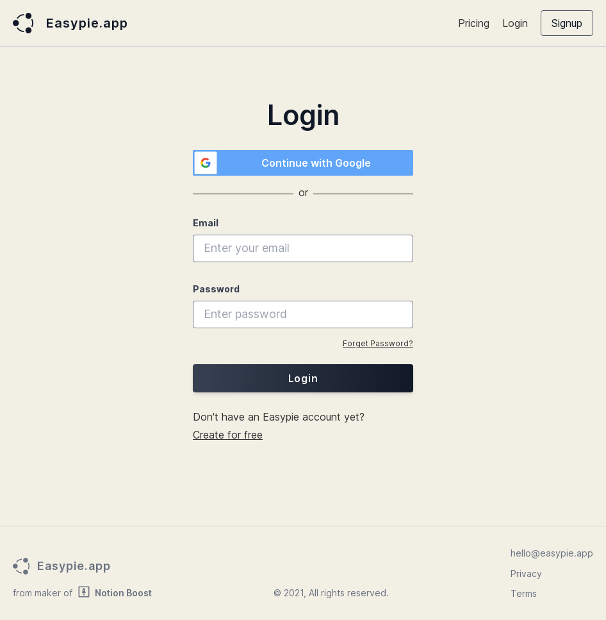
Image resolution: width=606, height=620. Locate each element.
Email (205, 222)
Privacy (526, 573)
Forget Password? (378, 343)
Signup (567, 23)
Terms (524, 593)
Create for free (228, 434)
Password (216, 288)
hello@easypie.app (552, 553)
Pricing (473, 23)
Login (515, 23)
